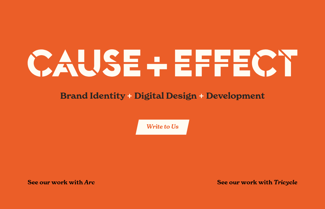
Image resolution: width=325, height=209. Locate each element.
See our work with (61, 182)
